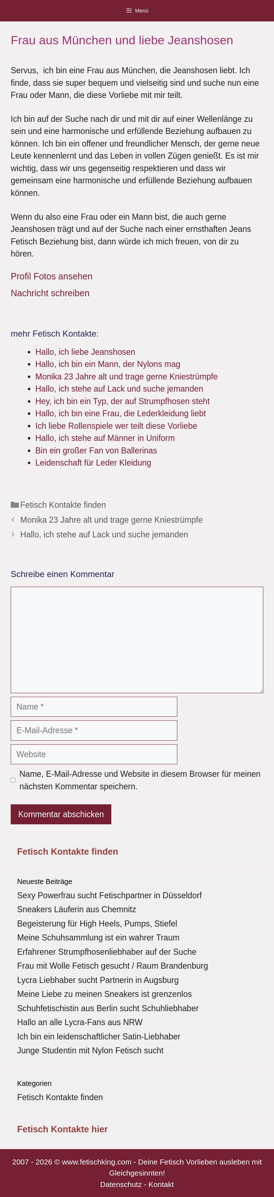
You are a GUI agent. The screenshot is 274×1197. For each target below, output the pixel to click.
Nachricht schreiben (50, 293)
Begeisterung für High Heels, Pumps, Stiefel (97, 923)
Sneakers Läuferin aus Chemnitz (76, 909)
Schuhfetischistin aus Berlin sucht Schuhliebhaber (108, 1008)
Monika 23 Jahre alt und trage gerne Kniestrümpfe (111, 520)
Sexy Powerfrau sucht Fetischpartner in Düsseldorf (109, 895)
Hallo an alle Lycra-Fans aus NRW (80, 1022)
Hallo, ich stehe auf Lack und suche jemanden (104, 534)
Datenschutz (121, 1184)
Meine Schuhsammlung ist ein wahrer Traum (98, 937)
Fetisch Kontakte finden (63, 505)
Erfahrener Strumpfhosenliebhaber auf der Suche (106, 952)
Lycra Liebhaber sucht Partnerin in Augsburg (98, 980)
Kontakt (161, 1184)
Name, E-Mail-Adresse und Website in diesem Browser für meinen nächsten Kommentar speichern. (140, 780)
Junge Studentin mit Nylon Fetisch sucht (90, 1050)
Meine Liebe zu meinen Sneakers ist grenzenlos (104, 994)
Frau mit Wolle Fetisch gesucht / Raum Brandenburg (112, 965)
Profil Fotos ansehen (51, 276)
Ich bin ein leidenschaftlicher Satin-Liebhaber (99, 1036)
